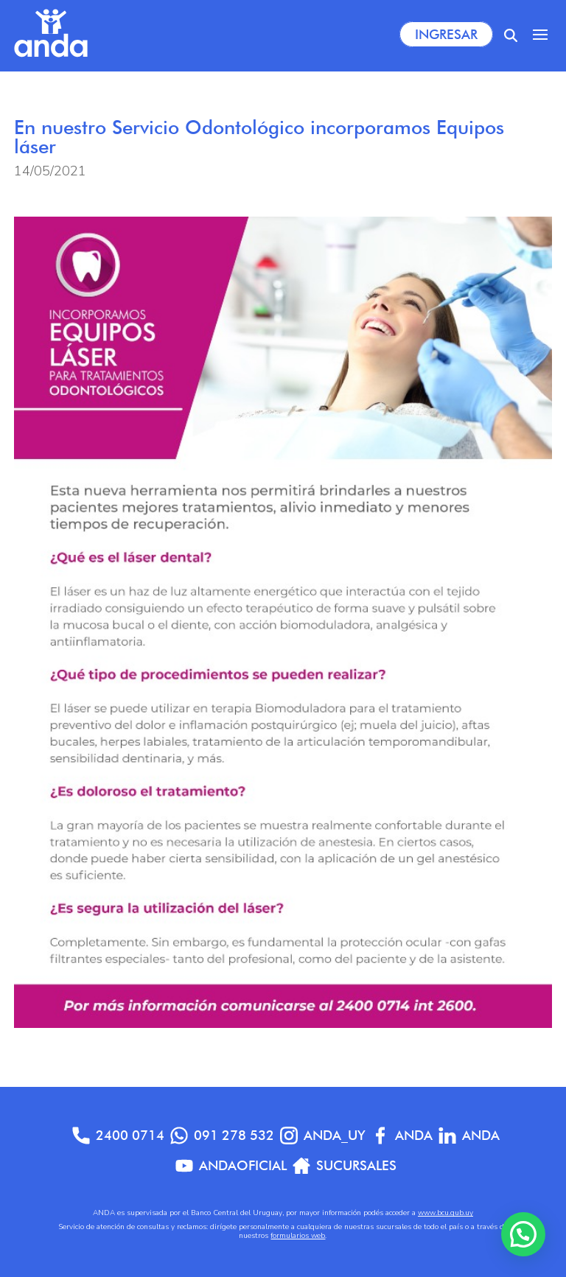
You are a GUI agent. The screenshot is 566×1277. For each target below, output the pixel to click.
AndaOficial (231, 1166)
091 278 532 (222, 1135)
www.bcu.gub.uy (445, 1213)
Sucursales (344, 1166)
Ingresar (446, 34)
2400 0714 (118, 1135)
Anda (402, 1135)
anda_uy (323, 1135)
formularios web (297, 1236)
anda (469, 1135)
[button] (523, 1234)
